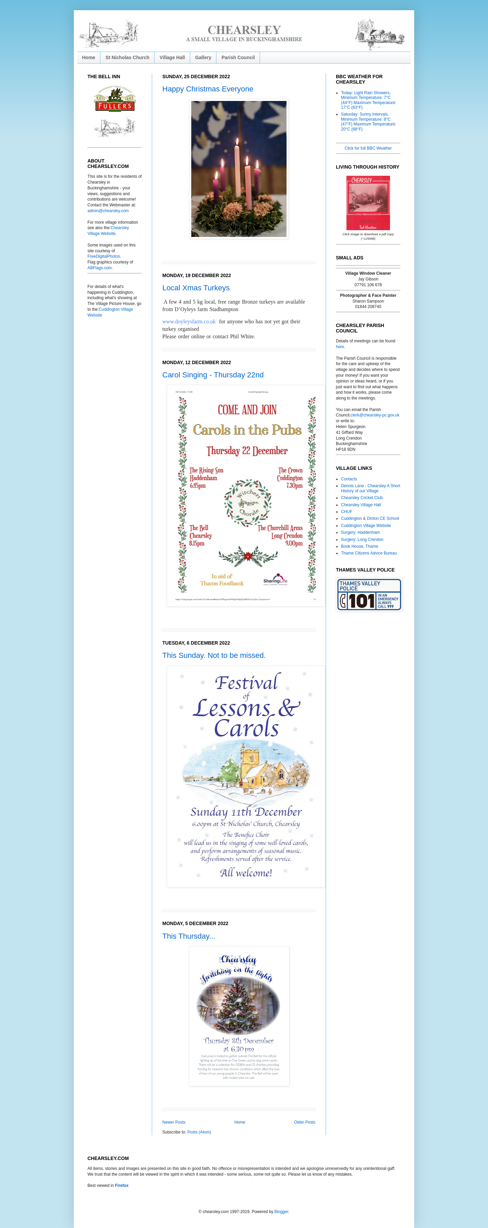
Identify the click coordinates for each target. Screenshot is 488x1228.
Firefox (122, 1185)
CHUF (346, 511)
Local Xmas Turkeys (196, 288)
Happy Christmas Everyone (208, 89)
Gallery (203, 57)
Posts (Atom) (199, 1132)
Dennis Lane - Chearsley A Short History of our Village (370, 488)
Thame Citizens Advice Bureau (369, 553)
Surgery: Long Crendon (362, 539)
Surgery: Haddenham (360, 532)
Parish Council (238, 57)
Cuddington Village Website (366, 525)
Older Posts (304, 1122)
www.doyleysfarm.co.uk (189, 321)
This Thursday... (188, 936)
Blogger (281, 1211)
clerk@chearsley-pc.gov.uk (375, 415)
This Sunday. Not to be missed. (214, 655)
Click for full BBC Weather (368, 148)
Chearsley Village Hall (361, 504)
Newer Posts (173, 1122)
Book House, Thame (359, 546)
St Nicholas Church (127, 57)
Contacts (349, 479)
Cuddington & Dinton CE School (370, 518)
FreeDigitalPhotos (103, 256)
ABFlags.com (99, 268)
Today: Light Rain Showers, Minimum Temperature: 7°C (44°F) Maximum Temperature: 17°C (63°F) (368, 100)
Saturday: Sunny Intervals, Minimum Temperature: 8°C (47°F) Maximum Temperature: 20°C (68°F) (368, 121)
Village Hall (172, 57)
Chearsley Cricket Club (362, 497)
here (340, 346)
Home (88, 57)
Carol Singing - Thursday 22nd (213, 375)
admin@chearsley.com (108, 210)
